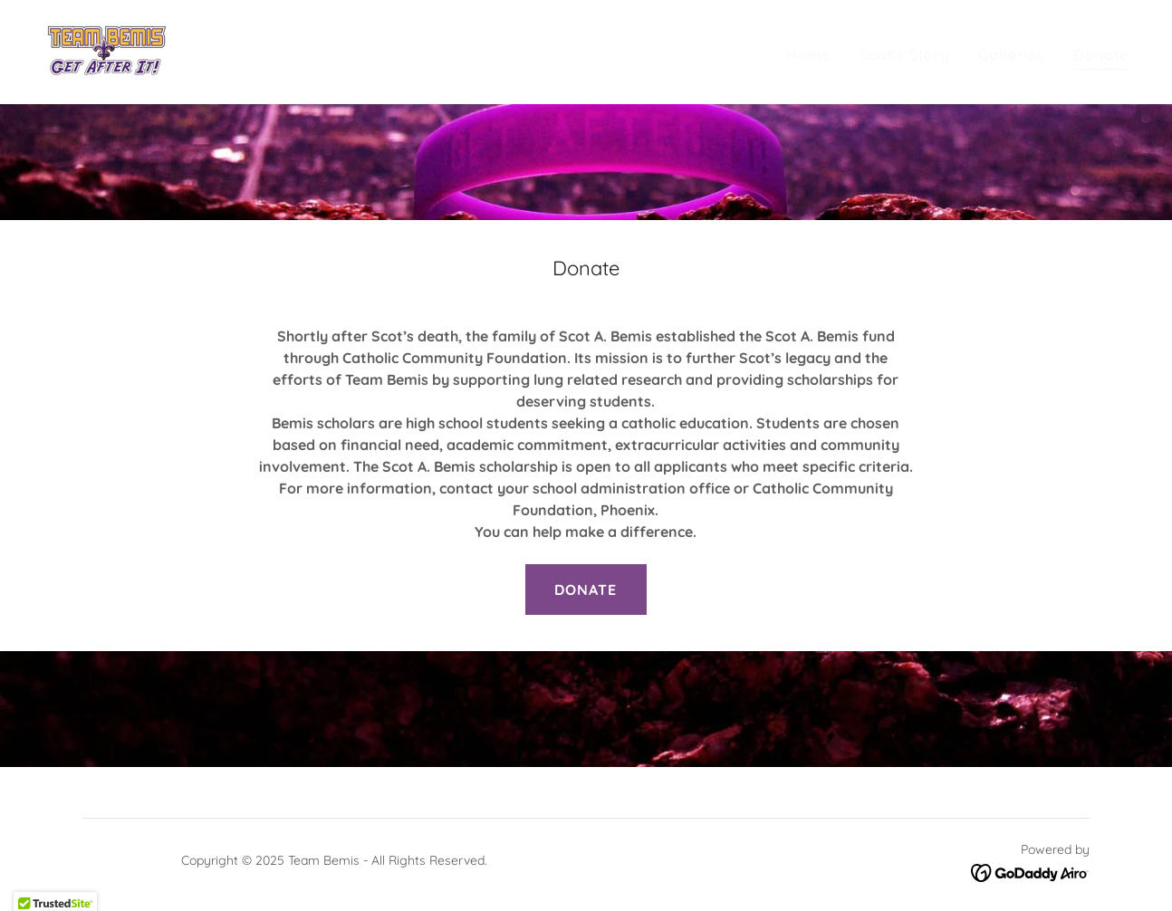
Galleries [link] (1011, 54)
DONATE (585, 589)
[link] (105, 51)
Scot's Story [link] (904, 54)
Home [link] (808, 54)
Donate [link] (1101, 54)
